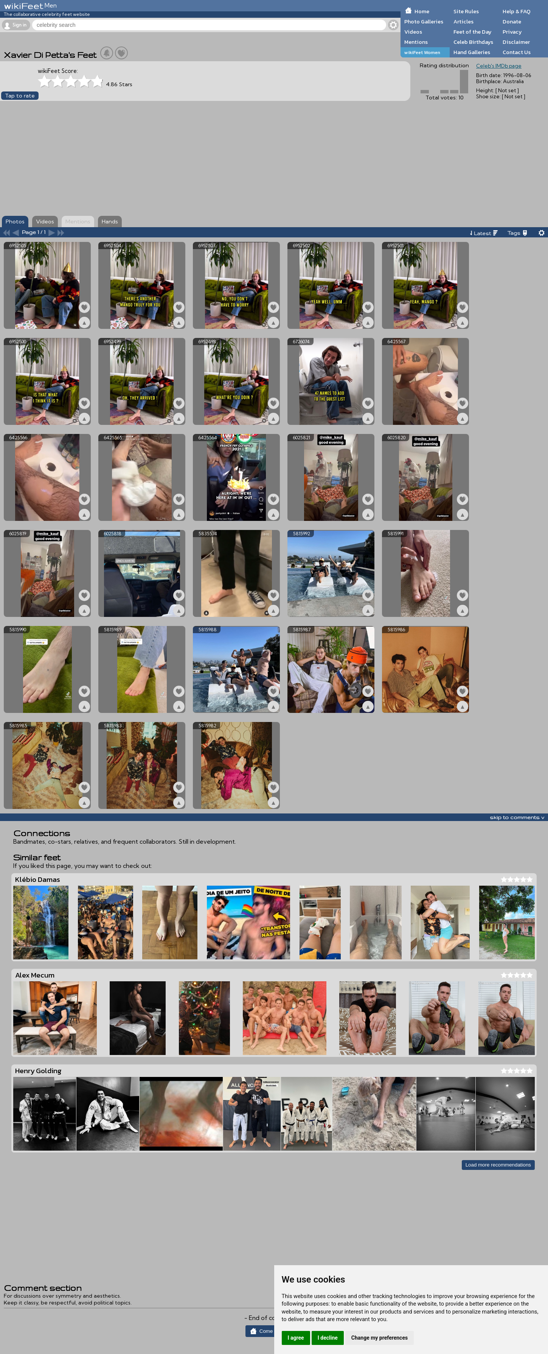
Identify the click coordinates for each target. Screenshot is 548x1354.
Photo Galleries (423, 21)
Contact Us (517, 52)
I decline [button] (328, 1338)
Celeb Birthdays (473, 42)
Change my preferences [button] (379, 1338)
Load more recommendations (498, 1165)
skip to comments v (517, 817)
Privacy (512, 32)
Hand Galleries (471, 52)
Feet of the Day (472, 32)
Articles (463, 21)
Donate (512, 21)
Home (421, 11)
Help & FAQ (517, 11)
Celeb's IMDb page (499, 66)
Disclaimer (516, 42)
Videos (413, 32)
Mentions (416, 42)
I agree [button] (296, 1338)
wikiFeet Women (422, 52)
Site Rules (466, 11)
